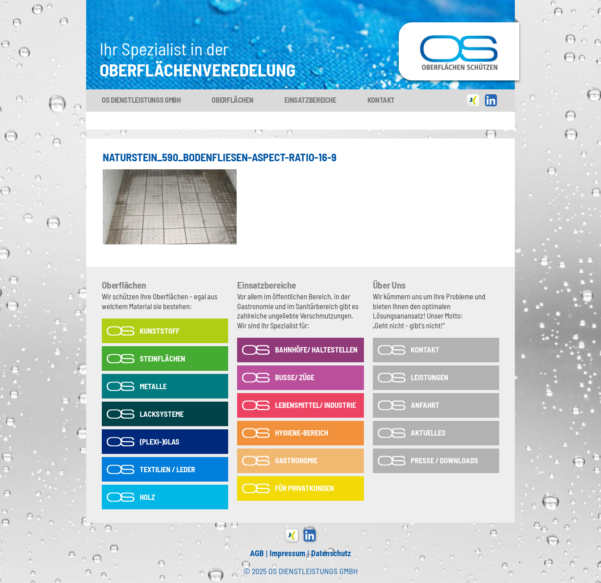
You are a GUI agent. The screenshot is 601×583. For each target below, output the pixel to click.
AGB (257, 553)
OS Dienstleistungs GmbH (141, 99)
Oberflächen (232, 99)
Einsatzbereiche (310, 99)
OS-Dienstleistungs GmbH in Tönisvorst (459, 26)
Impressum (287, 553)
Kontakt (381, 99)
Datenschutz (331, 553)
